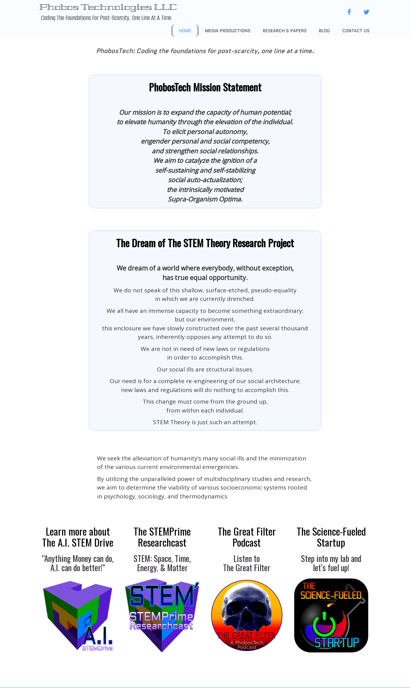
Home (185, 31)
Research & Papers (285, 31)
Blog (324, 31)
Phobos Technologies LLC (108, 7)
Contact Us (355, 31)
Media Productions (227, 31)
